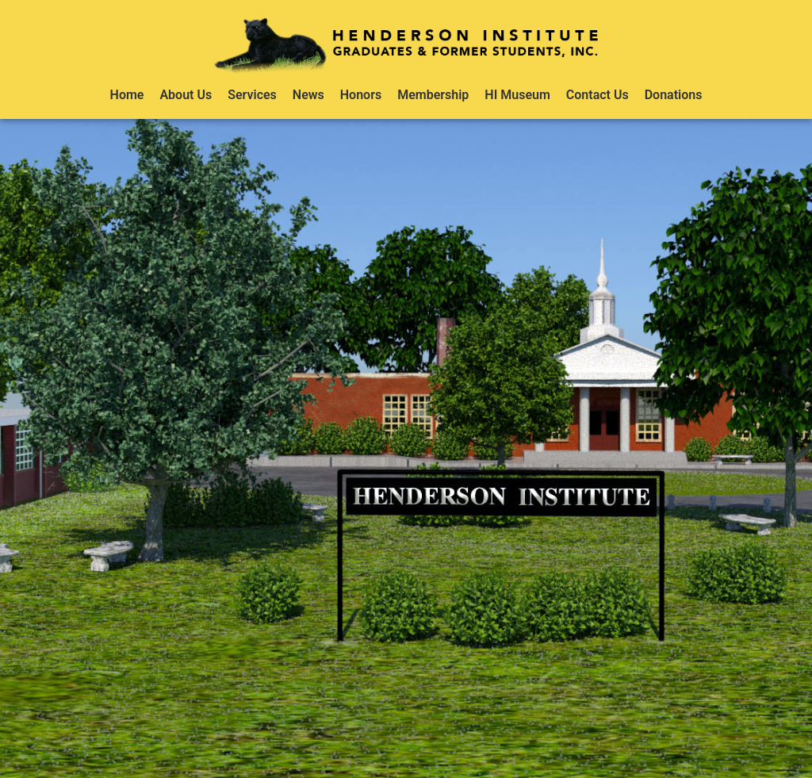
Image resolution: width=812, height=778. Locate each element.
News (308, 94)
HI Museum (517, 94)
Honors (360, 94)
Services (252, 94)
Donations (674, 94)
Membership (433, 94)
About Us (185, 94)
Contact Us (597, 94)
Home (127, 94)
